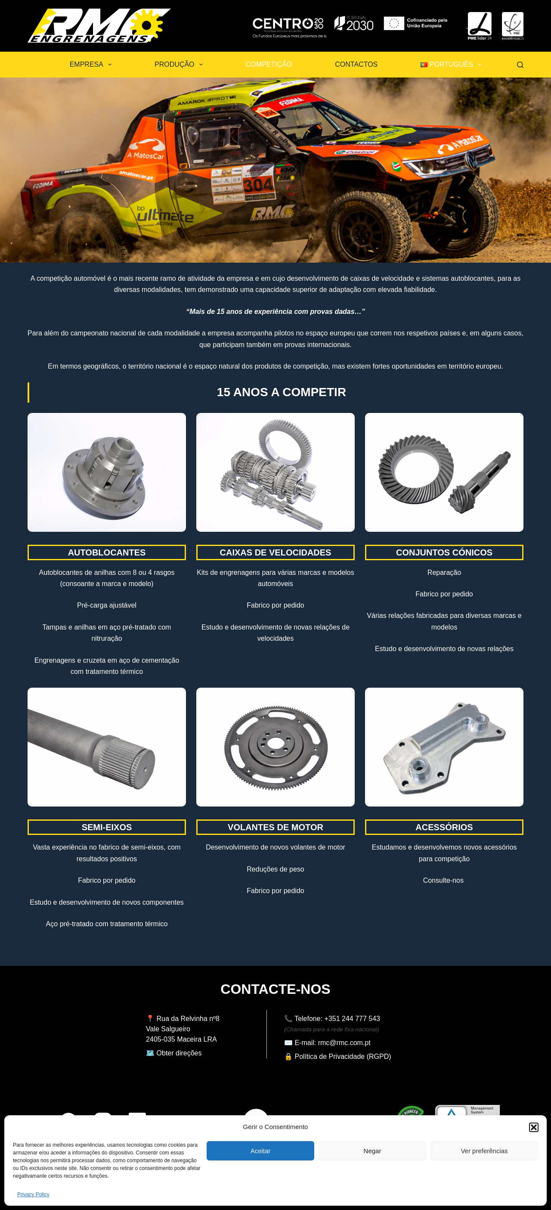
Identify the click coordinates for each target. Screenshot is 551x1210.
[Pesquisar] (520, 65)
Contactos (356, 64)
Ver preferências (484, 1150)
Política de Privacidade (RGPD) (342, 1056)
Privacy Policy (33, 1194)
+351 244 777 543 (352, 1018)
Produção (180, 64)
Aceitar (261, 1150)
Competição (269, 64)
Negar (372, 1150)
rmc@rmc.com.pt (344, 1042)
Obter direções (179, 1053)
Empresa (92, 64)
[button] (533, 1127)
